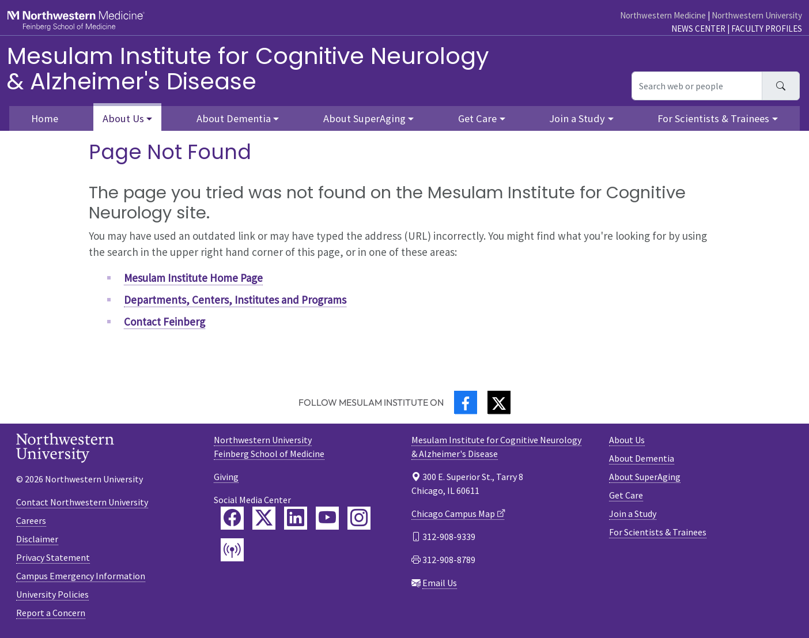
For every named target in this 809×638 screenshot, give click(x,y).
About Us (627, 440)
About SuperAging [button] (364, 118)
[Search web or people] (697, 85)
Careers (31, 520)
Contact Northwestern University (82, 502)
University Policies (52, 594)
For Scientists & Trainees (657, 532)
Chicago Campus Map (453, 513)
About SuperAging (645, 476)
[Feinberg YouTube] (327, 518)
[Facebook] (465, 402)
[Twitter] (499, 402)
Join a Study (632, 513)
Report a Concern (50, 612)
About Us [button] (123, 118)
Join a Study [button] (577, 118)
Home (44, 118)
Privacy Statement (53, 557)
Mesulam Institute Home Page (193, 278)
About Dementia (641, 458)
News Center (698, 28)
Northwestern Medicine (663, 15)
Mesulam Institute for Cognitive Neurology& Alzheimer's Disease (248, 68)
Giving (226, 476)
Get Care (626, 495)
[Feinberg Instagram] (359, 518)
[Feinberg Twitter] (263, 518)
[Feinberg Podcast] (232, 549)
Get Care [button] (477, 118)
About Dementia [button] (233, 118)
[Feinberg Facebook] (232, 518)
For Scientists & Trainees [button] (713, 118)
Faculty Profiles (766, 28)
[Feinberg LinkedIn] (295, 518)
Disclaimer (37, 539)
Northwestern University (757, 15)
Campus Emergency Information (80, 576)
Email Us (439, 582)
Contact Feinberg (164, 322)
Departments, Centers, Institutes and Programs (235, 300)
